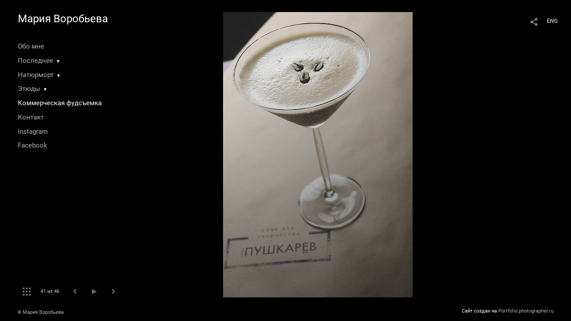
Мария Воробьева (63, 18)
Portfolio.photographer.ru (526, 311)
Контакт (31, 117)
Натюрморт (36, 75)
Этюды (29, 89)
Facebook (32, 145)
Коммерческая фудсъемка (60, 103)
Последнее (35, 61)
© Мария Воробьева (40, 312)
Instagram (33, 132)
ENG (552, 21)
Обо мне (31, 46)
